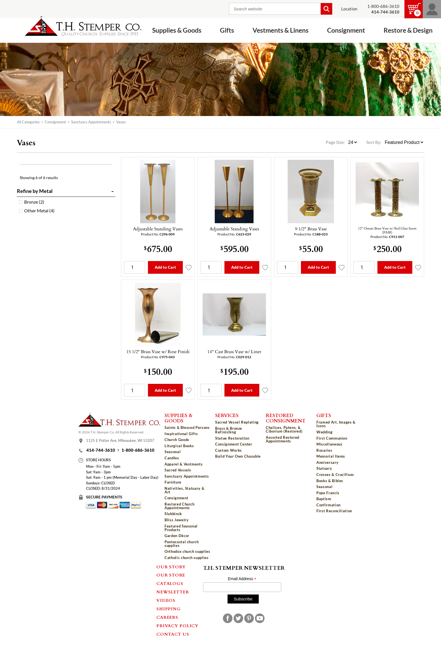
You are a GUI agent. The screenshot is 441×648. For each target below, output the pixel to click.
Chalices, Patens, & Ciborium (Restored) (284, 429)
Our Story (171, 567)
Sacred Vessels (178, 470)
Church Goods (177, 440)
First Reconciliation (334, 511)
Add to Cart (165, 267)
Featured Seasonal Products (181, 528)
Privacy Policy (177, 625)
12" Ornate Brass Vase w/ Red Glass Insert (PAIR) (387, 230)
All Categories (28, 122)
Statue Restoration (232, 438)
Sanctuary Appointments (91, 122)
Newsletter (172, 592)
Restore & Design (408, 30)
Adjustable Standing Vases (158, 228)
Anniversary (327, 462)
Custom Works (228, 450)
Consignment (346, 30)
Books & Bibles (329, 481)
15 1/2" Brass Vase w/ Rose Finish (158, 351)
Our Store (170, 575)
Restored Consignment (286, 418)
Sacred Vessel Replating (237, 422)
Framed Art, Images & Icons (336, 424)
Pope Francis (327, 493)
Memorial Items (330, 456)
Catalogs (169, 583)
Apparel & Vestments (183, 464)
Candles (172, 458)
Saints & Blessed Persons (187, 427)
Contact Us (172, 634)
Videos (166, 600)
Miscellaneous (329, 444)
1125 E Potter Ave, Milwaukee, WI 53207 (120, 441)
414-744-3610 (100, 450)
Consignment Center (233, 444)
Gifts (227, 30)
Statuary (324, 468)
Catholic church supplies (187, 558)
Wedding (324, 432)
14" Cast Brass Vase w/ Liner (234, 351)
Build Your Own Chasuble (238, 456)
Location (349, 8)
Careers (167, 617)
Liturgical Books (179, 446)
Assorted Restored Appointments (282, 439)
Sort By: (373, 142)
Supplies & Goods (176, 30)
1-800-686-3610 (383, 6)
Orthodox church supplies (187, 551)
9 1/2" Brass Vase (311, 228)
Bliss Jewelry (176, 520)
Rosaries (324, 450)
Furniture (173, 482)
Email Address (242, 579)
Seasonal (173, 452)
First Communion (331, 438)
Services (226, 415)
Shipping (168, 608)
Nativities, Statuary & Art (184, 490)
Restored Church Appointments (180, 506)
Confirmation (328, 505)
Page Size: (336, 142)
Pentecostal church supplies (182, 543)
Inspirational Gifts (181, 434)
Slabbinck (173, 514)
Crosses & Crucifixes (335, 474)
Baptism (323, 499)
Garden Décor (177, 536)
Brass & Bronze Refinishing (228, 430)
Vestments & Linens (281, 30)
